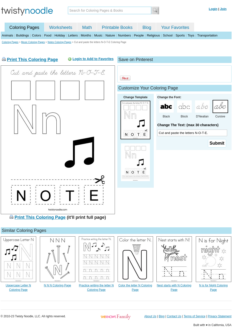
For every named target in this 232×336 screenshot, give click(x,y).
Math (87, 27)
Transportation (207, 35)
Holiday (59, 35)
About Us (150, 316)
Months (86, 35)
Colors (36, 35)
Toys (191, 35)
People (139, 35)
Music (98, 35)
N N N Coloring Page (57, 285)
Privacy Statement (219, 316)
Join (223, 9)
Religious (153, 35)
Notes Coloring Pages (59, 42)
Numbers (124, 35)
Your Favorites (175, 27)
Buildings (22, 35)
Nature (110, 35)
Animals (7, 35)
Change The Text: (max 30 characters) (188, 125)
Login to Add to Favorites (92, 59)
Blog (146, 27)
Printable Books (117, 27)
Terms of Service (194, 316)
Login (213, 9)
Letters (73, 35)
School (168, 35)
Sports (180, 35)
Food (48, 35)
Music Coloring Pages (33, 42)
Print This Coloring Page (32, 59)
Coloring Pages (24, 27)
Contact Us (174, 316)
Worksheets (60, 27)
